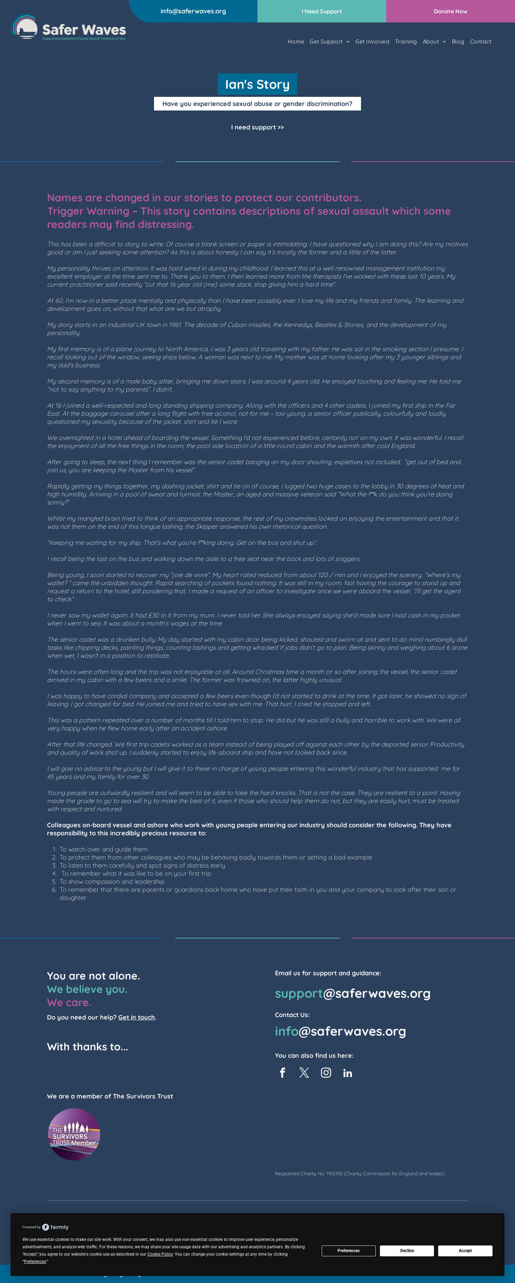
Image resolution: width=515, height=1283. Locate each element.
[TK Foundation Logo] (166, 1071)
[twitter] (304, 1073)
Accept (465, 1250)
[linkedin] (347, 1073)
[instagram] (326, 1073)
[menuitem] (296, 41)
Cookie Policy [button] (160, 1254)
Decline (407, 1250)
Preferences (348, 1250)
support (299, 993)
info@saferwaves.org (193, 11)
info (287, 1031)
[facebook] (282, 1073)
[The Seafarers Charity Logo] (79, 1071)
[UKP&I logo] (123, 1071)
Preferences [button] (35, 1261)
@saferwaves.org (377, 993)
